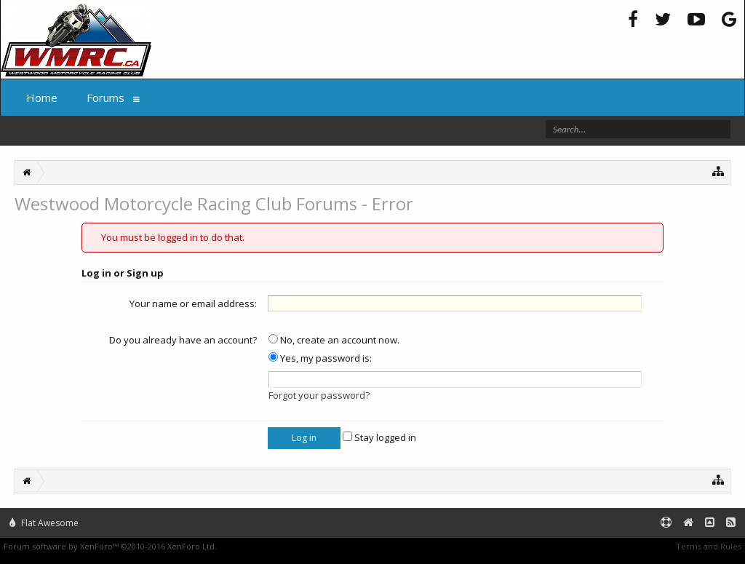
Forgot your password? (319, 395)
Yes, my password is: (320, 358)
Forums (105, 97)
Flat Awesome (44, 523)
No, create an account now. (333, 339)
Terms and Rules (708, 546)
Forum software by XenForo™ (110, 546)
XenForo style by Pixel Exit (270, 546)
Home (41, 97)
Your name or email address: (193, 303)
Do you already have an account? (183, 339)
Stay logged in (379, 437)
